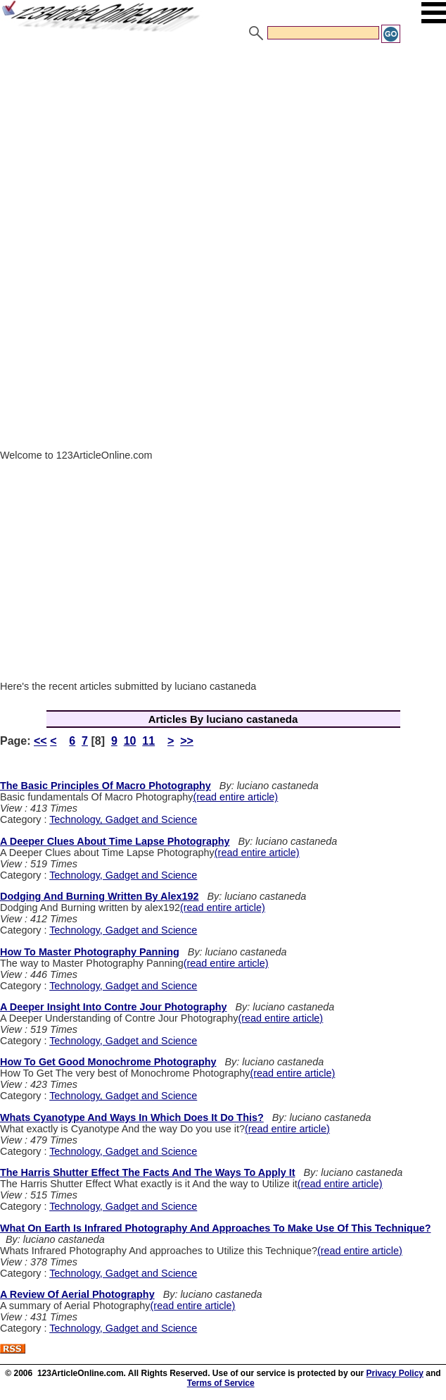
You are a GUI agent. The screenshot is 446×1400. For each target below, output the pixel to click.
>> (186, 741)
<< (40, 741)
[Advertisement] (223, 150)
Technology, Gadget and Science (123, 819)
